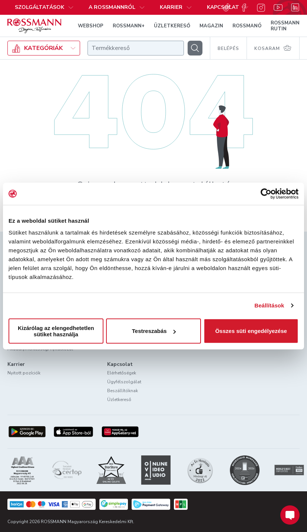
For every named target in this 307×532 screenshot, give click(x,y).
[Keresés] (195, 48)
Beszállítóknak (122, 391)
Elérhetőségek (121, 373)
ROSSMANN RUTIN (285, 26)
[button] (116, 7)
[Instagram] (261, 7)
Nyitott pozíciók (23, 373)
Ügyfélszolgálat (124, 382)
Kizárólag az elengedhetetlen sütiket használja (56, 330)
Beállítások (269, 305)
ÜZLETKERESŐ (172, 26)
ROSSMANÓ (246, 26)
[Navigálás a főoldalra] (34, 25)
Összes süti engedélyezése (251, 331)
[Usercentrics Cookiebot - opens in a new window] (266, 193)
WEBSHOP (90, 26)
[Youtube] (278, 7)
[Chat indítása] (290, 515)
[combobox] (136, 48)
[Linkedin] (295, 7)
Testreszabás (154, 331)
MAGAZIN (211, 26)
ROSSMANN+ (129, 26)
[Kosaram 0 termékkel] (273, 48)
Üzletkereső (119, 400)
